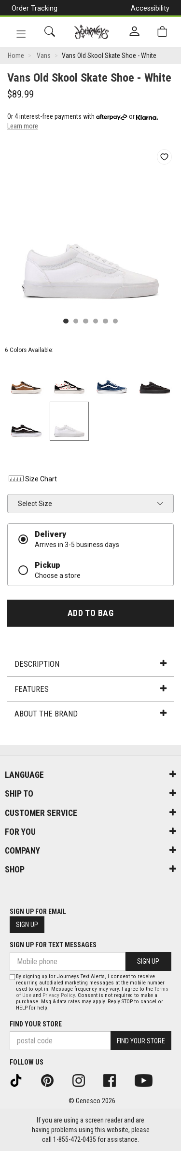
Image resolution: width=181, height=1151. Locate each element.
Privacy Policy (58, 995)
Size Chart (32, 479)
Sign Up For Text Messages (53, 945)
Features (90, 689)
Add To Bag (90, 613)
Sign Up (27, 924)
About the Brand (90, 713)
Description (90, 664)
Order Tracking (34, 8)
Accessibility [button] (150, 8)
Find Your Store (36, 1024)
